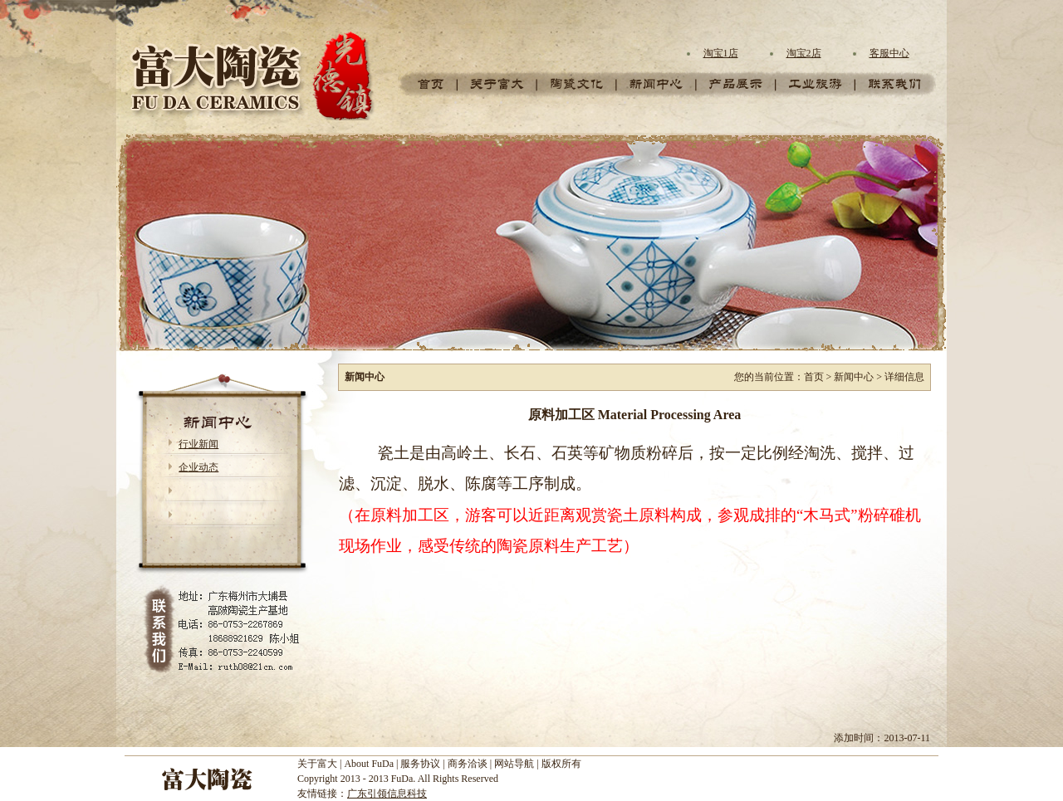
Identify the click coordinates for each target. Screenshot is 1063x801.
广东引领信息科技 (387, 793)
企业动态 (198, 467)
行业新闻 (198, 444)
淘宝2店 (803, 53)
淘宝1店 (720, 53)
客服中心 (889, 53)
